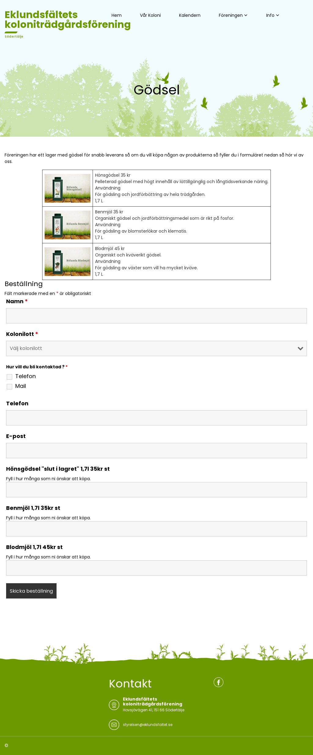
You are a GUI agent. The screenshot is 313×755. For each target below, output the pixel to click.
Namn (17, 301)
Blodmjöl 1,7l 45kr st (34, 547)
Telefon (25, 376)
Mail (20, 386)
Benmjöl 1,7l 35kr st (33, 508)
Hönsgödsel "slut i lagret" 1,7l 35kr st (58, 469)
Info (270, 15)
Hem (117, 15)
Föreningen (231, 15)
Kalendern (190, 15)
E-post (16, 436)
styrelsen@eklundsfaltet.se (147, 724)
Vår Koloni (150, 15)
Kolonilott (22, 334)
